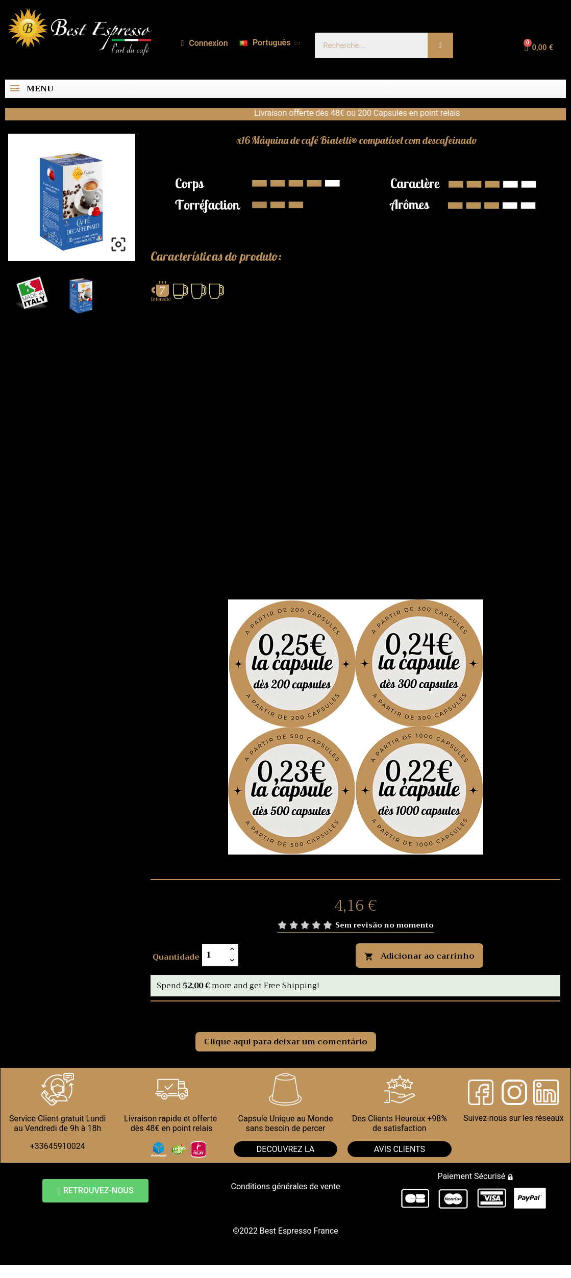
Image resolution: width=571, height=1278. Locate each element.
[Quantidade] (214, 955)
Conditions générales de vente (285, 1186)
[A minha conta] (204, 43)
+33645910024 (57, 1146)
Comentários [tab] (180, 1013)
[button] (95, 1190)
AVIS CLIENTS (399, 1149)
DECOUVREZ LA (285, 1149)
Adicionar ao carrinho (419, 956)
